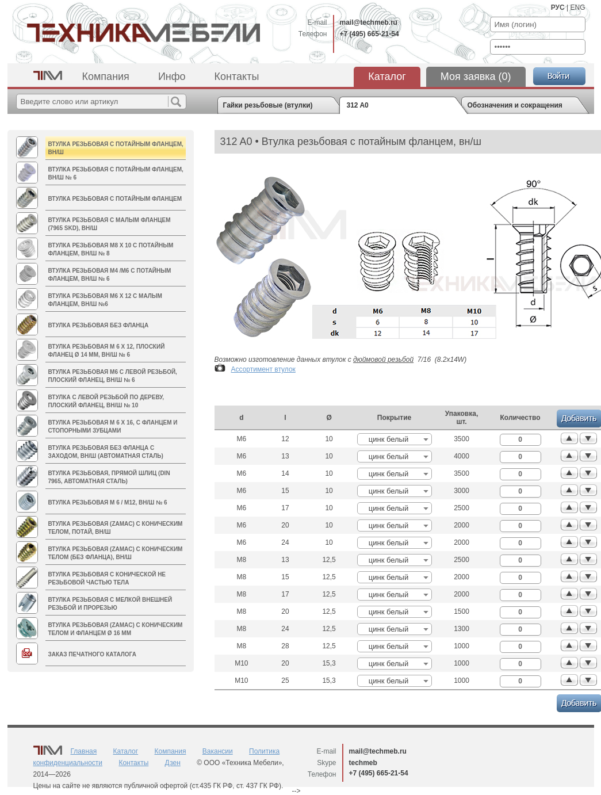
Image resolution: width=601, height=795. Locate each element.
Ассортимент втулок (263, 369)
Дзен (173, 763)
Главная (84, 751)
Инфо (172, 76)
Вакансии (217, 751)
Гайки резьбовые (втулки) (268, 105)
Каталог (386, 76)
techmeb (363, 763)
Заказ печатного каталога (92, 654)
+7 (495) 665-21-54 (369, 34)
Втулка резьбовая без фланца (98, 325)
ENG (577, 7)
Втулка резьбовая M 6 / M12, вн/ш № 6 (107, 502)
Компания (105, 76)
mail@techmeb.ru (368, 22)
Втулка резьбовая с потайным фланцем (115, 199)
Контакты (237, 76)
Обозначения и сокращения (515, 105)
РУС (558, 7)
